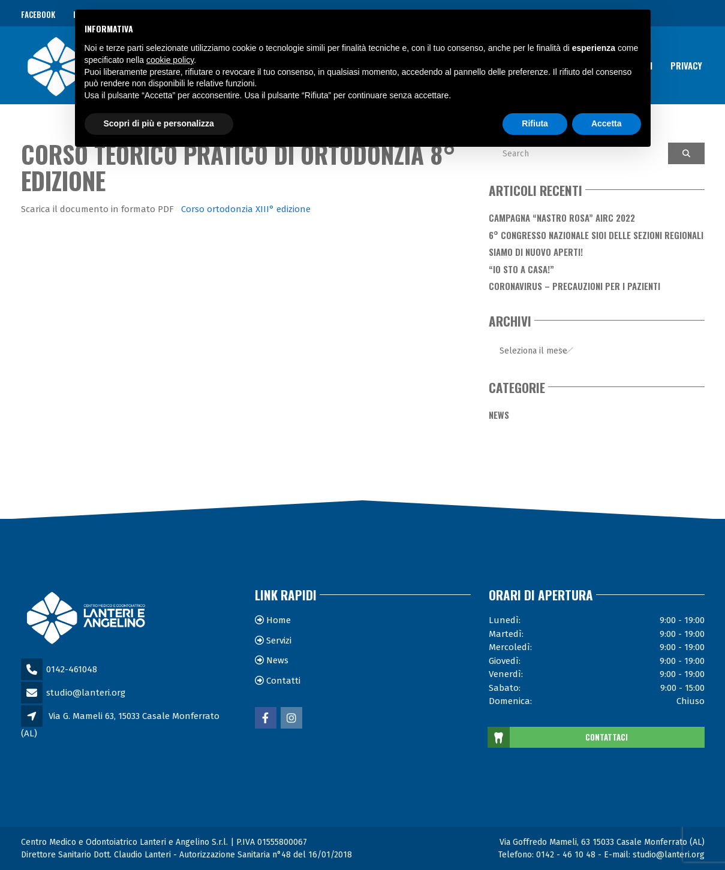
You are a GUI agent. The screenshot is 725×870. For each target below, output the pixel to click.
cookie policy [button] (170, 60)
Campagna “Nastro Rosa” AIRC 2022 (562, 217)
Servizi (278, 640)
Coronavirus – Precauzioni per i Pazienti (574, 285)
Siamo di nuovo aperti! (536, 251)
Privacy (686, 64)
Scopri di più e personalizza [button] (159, 123)
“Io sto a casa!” (521, 269)
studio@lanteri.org (85, 692)
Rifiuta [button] (535, 123)
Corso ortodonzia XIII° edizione (246, 209)
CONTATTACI (558, 737)
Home (278, 620)
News (499, 414)
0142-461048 (71, 669)
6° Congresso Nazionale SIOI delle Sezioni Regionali (596, 234)
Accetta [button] (606, 123)
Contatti (283, 680)
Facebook (38, 14)
